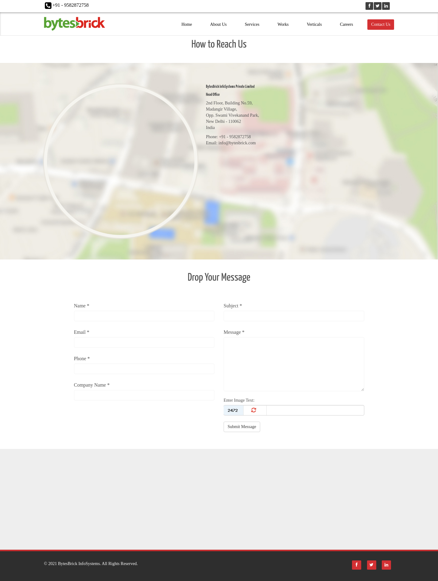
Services (252, 24)
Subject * (233, 305)
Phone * (82, 358)
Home (187, 24)
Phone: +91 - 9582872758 (228, 137)
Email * (81, 332)
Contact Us (380, 24)
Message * (234, 332)
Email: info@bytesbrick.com (231, 143)
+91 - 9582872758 (71, 5)
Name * (81, 305)
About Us (218, 24)
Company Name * (92, 385)
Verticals (314, 24)
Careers (346, 24)
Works (282, 24)
